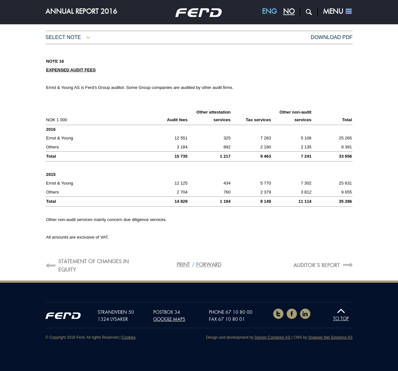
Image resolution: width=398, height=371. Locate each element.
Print (183, 264)
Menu (333, 11)
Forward (208, 264)
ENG (269, 11)
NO (289, 11)
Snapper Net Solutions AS (330, 337)
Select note (63, 37)
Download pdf (332, 37)
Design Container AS (272, 337)
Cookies (128, 337)
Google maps (169, 319)
